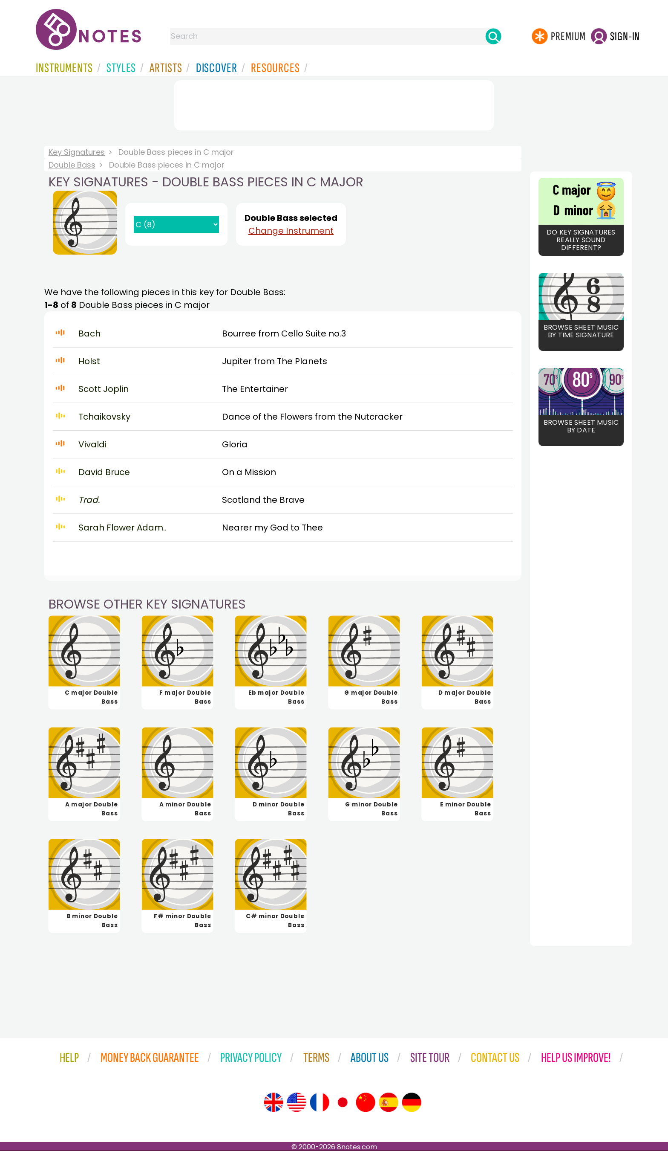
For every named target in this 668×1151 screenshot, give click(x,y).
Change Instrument (291, 231)
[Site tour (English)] (273, 1102)
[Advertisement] (334, 103)
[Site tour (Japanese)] (342, 1102)
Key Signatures (77, 152)
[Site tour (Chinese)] (365, 1102)
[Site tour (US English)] (296, 1102)
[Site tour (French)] (319, 1102)
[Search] (493, 36)
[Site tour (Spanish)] (388, 1102)
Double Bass (72, 164)
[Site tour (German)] (411, 1102)
